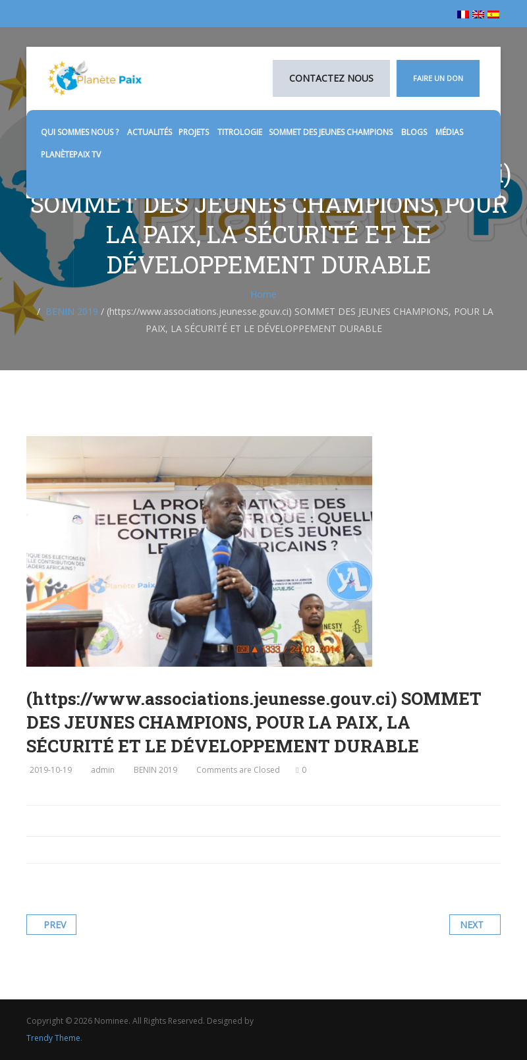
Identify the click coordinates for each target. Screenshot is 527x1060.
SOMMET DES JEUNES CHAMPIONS (332, 132)
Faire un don (438, 78)
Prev (54, 924)
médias (450, 132)
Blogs (415, 132)
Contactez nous (331, 78)
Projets (195, 132)
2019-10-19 (51, 769)
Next (472, 924)
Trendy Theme (53, 1038)
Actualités (149, 132)
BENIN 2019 (71, 311)
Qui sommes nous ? (81, 132)
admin (103, 769)
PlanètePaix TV (71, 154)
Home (263, 294)
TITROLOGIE (239, 132)
